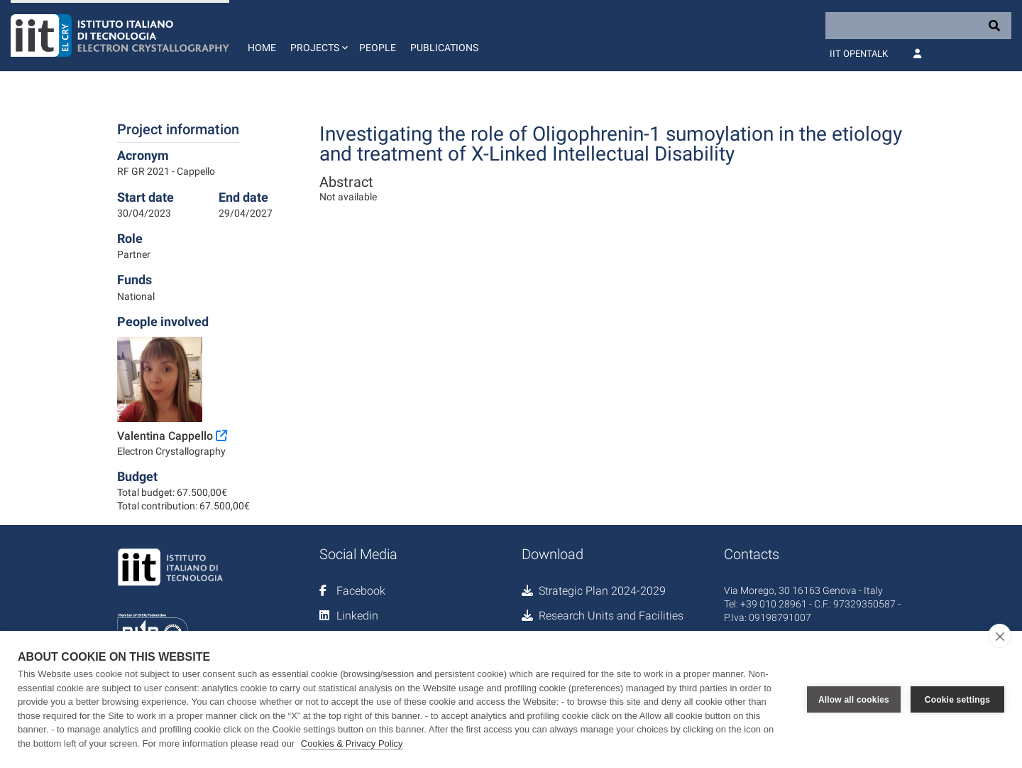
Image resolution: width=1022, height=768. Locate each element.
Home (262, 47)
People (377, 47)
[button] (317, 35)
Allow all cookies (853, 700)
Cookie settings (957, 700)
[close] (999, 636)
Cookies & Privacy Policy (352, 743)
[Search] (918, 25)
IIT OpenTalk (859, 53)
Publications (444, 47)
